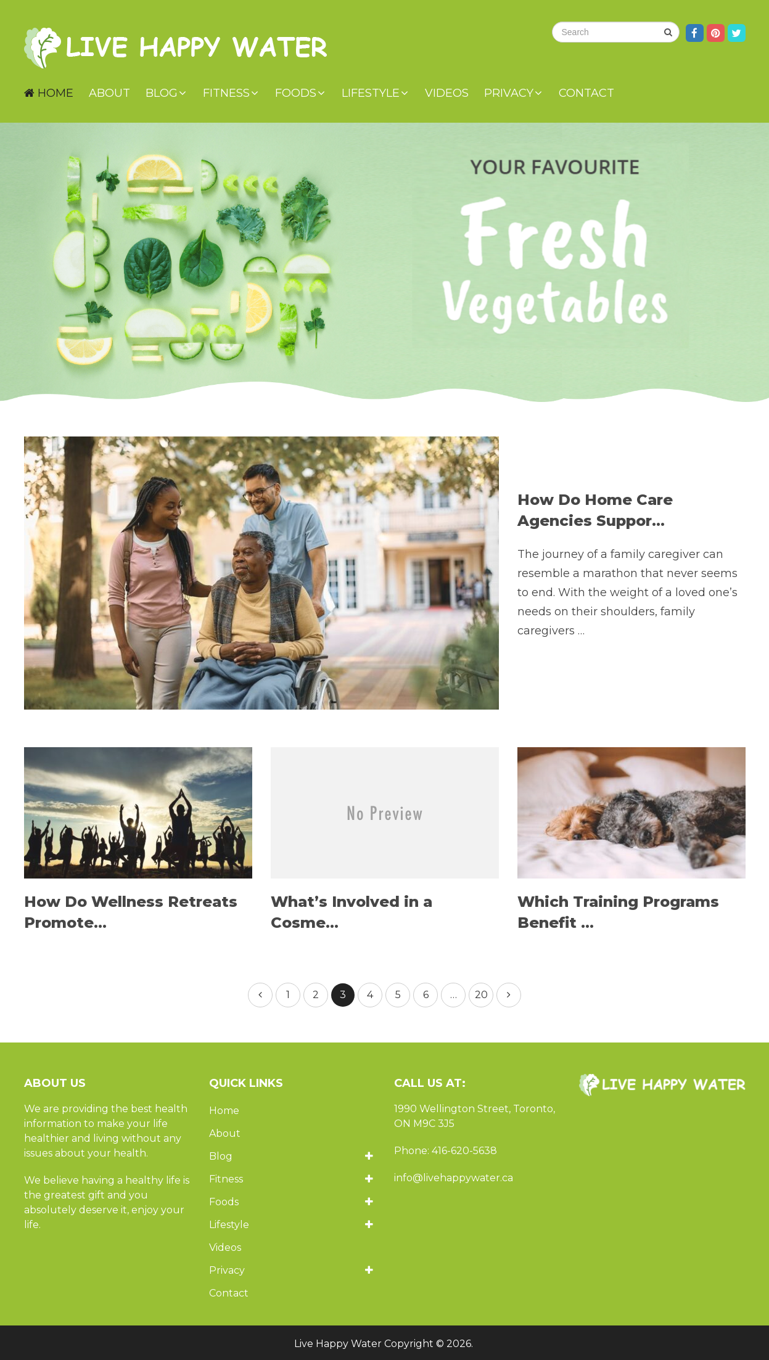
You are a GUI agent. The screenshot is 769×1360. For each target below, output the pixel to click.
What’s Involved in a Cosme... (351, 912)
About (109, 93)
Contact (586, 93)
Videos (447, 93)
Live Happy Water (338, 1344)
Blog (162, 93)
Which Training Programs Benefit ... (618, 912)
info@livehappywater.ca (453, 1178)
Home (48, 93)
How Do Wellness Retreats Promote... (130, 912)
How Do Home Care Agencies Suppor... (595, 510)
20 (481, 995)
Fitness (226, 93)
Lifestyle (371, 93)
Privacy (508, 93)
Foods (295, 93)
